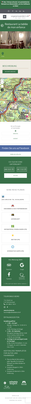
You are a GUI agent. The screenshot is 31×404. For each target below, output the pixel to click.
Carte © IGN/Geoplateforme (25, 121)
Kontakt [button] (15, 138)
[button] (15, 100)
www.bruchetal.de (9, 310)
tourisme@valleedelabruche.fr (12, 312)
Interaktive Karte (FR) (15, 251)
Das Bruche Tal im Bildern (13, 199)
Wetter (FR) (15, 239)
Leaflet (17, 121)
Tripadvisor (9, 269)
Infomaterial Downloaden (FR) (15, 229)
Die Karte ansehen (10, 71)
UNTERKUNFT (15, 219)
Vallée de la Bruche (15, 154)
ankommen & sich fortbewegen (15, 208)
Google (22, 269)
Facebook (9, 279)
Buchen (15, 175)
